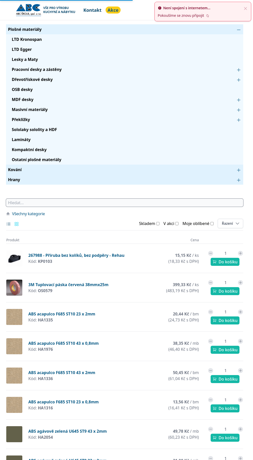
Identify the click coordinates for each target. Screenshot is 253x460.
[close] (245, 8)
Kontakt (92, 10)
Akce (113, 10)
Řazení (232, 223)
